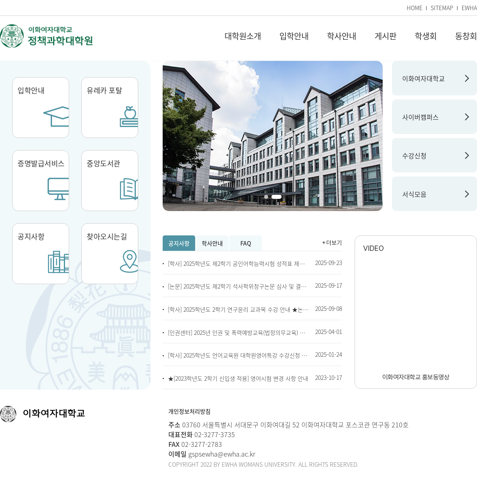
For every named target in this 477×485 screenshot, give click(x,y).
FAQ (245, 243)
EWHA (469, 8)
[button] (266, 197)
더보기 (334, 242)
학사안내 (341, 36)
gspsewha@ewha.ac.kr (221, 454)
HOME (415, 8)
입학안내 (294, 36)
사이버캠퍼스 (420, 117)
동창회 (466, 36)
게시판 (385, 36)
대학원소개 (242, 36)
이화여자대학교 (423, 78)
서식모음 (414, 194)
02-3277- (206, 434)
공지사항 (178, 243)
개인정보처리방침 (189, 411)
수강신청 (414, 155)
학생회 (426, 36)
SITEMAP (442, 8)
